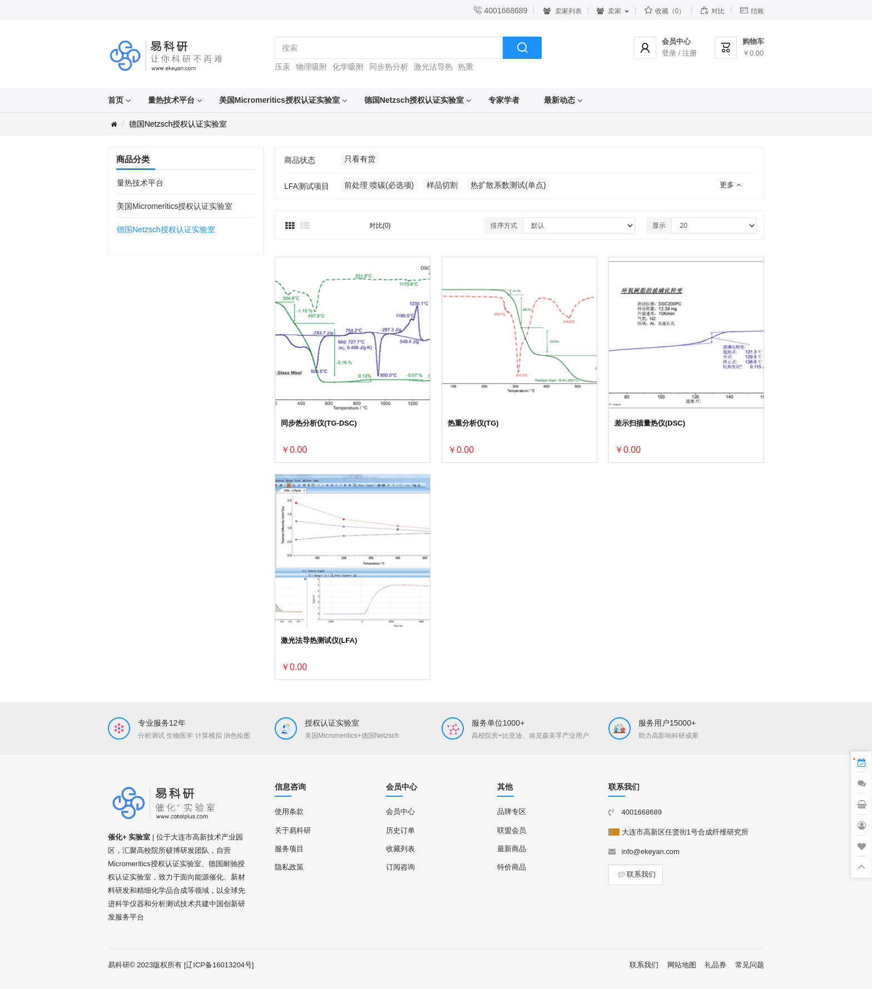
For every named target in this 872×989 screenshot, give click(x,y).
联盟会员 (511, 830)
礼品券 (715, 965)
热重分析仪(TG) (473, 423)
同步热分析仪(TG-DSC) (319, 423)
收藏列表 (400, 849)
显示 (659, 225)
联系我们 (636, 874)
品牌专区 (511, 811)
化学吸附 (348, 66)
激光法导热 (433, 66)
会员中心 (400, 811)
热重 (465, 66)
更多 (730, 185)
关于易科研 (293, 830)
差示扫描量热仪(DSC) (650, 423)
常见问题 (749, 965)
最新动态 (559, 100)
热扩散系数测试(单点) (508, 185)
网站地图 (681, 965)
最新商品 (511, 849)
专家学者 (503, 100)
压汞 (282, 66)
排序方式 (503, 225)
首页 (115, 100)
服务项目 (289, 849)
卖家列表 (562, 11)
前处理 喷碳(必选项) (379, 185)
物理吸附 (311, 66)
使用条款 (289, 811)
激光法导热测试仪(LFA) (319, 640)
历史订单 (400, 830)
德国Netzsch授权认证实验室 (414, 100)
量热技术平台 (171, 100)
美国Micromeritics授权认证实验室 (279, 100)
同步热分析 (388, 66)
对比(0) (380, 225)
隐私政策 (289, 867)
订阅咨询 (400, 867)
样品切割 (442, 185)
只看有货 (359, 158)
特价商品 (511, 867)
